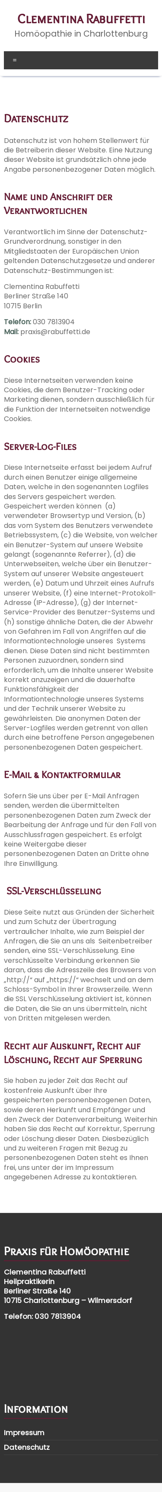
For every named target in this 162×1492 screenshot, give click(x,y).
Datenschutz (27, 1447)
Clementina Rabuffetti (81, 18)
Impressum (24, 1432)
